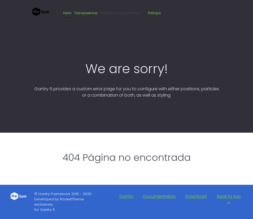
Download (196, 196)
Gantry (126, 196)
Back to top (229, 199)
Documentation (159, 196)
